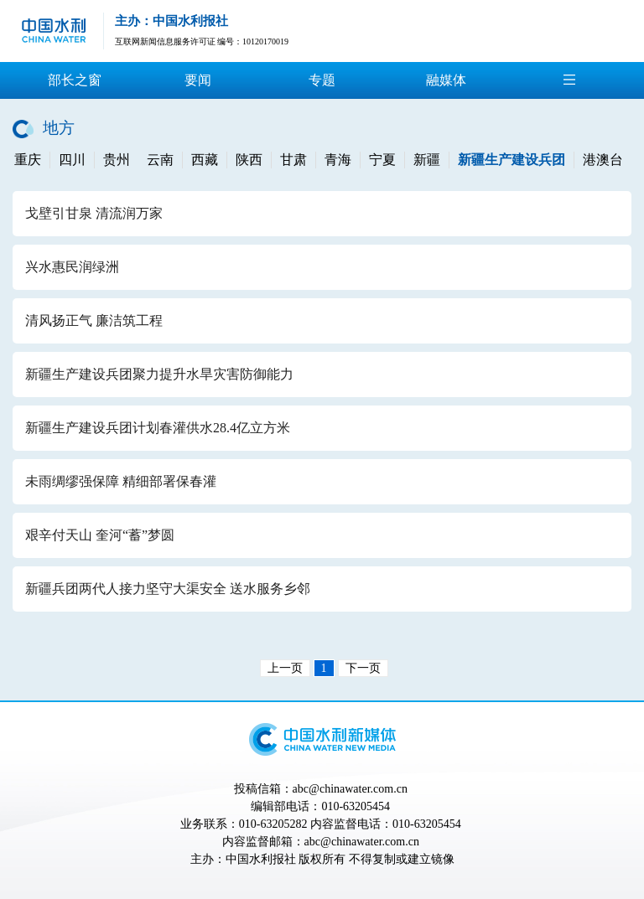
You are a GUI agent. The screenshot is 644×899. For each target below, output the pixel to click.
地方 (59, 128)
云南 (160, 159)
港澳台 (603, 159)
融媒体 (446, 80)
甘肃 (293, 159)
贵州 (116, 159)
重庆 (27, 159)
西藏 (204, 159)
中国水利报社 (261, 859)
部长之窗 (74, 80)
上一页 (285, 668)
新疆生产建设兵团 (511, 159)
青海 (338, 159)
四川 (72, 159)
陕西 (249, 159)
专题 (322, 80)
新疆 (426, 159)
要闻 (197, 80)
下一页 (363, 668)
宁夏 (382, 159)
